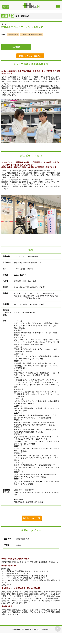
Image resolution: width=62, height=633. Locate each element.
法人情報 (16, 47)
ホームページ (33, 518)
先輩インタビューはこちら (30, 56)
